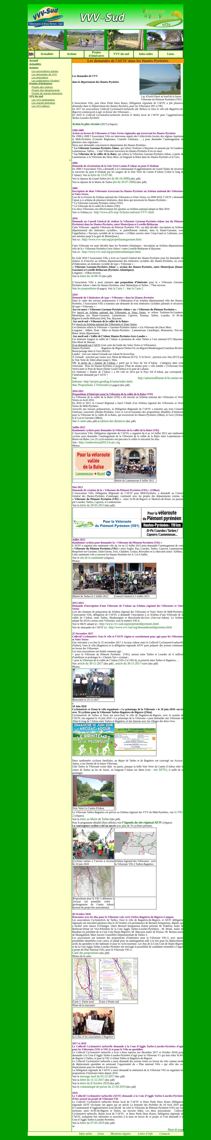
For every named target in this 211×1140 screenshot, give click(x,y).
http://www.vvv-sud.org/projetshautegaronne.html (111, 239)
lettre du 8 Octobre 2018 (94, 1083)
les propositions (86, 288)
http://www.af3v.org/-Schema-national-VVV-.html (124, 212)
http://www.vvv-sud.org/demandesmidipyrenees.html (140, 627)
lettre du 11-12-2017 (92, 1079)
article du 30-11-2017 (90, 663)
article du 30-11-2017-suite (131, 663)
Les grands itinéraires (43, 102)
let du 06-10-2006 (118, 178)
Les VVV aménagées (43, 99)
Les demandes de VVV (44, 74)
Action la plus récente (86, 124)
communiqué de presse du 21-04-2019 (102, 1086)
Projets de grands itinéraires (47, 93)
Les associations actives (45, 71)
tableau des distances (113, 421)
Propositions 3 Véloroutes (93, 385)
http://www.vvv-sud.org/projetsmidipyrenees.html (129, 624)
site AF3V (159, 769)
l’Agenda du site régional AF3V (142, 822)
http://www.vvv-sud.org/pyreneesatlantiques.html (111, 251)
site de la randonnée (92, 557)
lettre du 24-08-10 (90, 276)
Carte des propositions (85, 953)
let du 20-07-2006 (124, 182)
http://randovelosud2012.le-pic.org (99, 442)
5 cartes (82, 421)
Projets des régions (42, 87)
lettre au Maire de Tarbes (94, 819)
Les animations (40, 77)
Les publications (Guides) (46, 80)
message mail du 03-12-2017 (97, 1076)
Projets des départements (46, 90)
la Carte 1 (118, 288)
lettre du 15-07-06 (101, 175)
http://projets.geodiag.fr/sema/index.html (108, 381)
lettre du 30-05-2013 (92, 505)
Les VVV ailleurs (41, 106)
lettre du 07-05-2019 (92, 1122)
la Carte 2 (137, 288)
